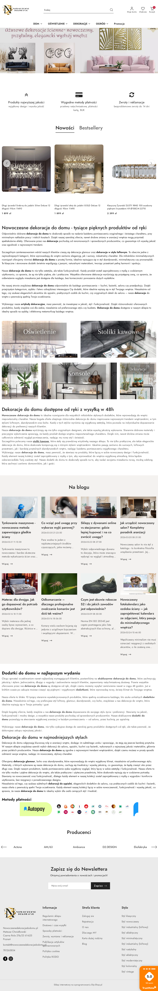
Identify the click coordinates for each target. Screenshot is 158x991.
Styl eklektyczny (130, 932)
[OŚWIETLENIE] (58, 24)
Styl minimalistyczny (132, 938)
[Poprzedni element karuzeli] (4, 847)
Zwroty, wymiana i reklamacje (58, 936)
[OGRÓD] (102, 24)
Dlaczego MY (89, 932)
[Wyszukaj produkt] (79, 10)
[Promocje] (119, 24)
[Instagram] (11, 959)
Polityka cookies (51, 951)
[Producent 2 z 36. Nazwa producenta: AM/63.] (48, 847)
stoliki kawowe (41, 441)
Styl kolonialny (129, 966)
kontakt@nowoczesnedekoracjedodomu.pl (24, 945)
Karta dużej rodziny (92, 938)
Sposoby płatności (52, 931)
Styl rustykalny (129, 949)
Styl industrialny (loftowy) (135, 927)
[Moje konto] (132, 10)
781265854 (9, 950)
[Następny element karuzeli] (154, 847)
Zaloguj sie (88, 916)
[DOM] (38, 24)
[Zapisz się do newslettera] (69, 885)
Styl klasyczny (129, 916)
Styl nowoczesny (130, 921)
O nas (85, 927)
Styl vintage (128, 971)
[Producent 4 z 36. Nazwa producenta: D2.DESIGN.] (109, 847)
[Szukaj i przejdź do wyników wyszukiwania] (111, 10)
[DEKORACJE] (81, 24)
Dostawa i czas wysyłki (55, 925)
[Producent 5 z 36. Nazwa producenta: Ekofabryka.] (140, 847)
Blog (84, 944)
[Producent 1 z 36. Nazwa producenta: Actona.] (17, 847)
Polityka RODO (51, 957)
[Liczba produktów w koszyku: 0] (152, 10)
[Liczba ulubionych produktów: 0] (143, 10)
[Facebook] (5, 959)
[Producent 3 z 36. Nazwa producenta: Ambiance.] (79, 847)
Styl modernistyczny (132, 960)
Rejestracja (88, 921)
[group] (79, 50)
